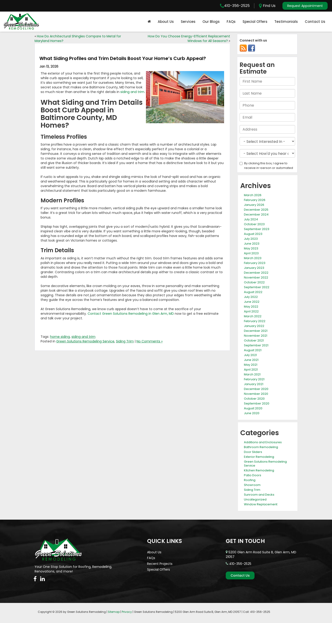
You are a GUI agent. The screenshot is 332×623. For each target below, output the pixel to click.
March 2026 (252, 195)
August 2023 (253, 234)
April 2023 (251, 253)
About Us (166, 21)
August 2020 (253, 408)
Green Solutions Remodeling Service (85, 341)
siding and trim (132, 92)
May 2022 (251, 306)
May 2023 (251, 248)
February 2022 (254, 321)
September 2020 (256, 403)
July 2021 (250, 355)
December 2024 (256, 214)
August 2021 (252, 350)
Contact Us (315, 21)
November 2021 (255, 335)
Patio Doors (252, 475)
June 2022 (251, 302)
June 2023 (251, 243)
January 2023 (254, 268)
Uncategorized (255, 499)
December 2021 (255, 331)
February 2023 (254, 263)
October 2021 (254, 340)
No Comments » (149, 341)
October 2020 (254, 398)
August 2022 (253, 292)
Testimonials (286, 21)
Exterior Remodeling (259, 457)
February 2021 (254, 379)
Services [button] (188, 21)
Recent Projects (159, 563)
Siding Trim (125, 341)
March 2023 (252, 258)
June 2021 (251, 360)
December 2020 (256, 389)
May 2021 (250, 364)
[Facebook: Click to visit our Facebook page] (35, 579)
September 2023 (256, 229)
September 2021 (256, 345)
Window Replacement (260, 504)
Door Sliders (253, 452)
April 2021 (251, 369)
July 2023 (251, 239)
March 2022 (252, 316)
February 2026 (254, 200)
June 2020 (251, 413)
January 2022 (254, 326)
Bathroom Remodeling (261, 447)
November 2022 (256, 277)
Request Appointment (305, 5)
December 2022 (256, 272)
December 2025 (256, 209)
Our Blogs (211, 21)
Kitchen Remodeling (259, 470)
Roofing (249, 480)
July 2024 (251, 219)
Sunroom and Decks (259, 494)
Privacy (127, 612)
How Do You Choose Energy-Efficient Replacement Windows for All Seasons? (189, 38)
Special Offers (255, 21)
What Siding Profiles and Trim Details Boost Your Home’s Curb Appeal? (122, 58)
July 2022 (251, 297)
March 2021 (252, 374)
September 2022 (256, 287)
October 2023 (254, 224)
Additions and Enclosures (263, 442)
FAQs (231, 21)
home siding (60, 336)
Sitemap (114, 612)
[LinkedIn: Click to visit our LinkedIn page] (42, 579)
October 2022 (254, 282)
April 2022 (251, 311)
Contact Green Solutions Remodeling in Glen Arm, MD (131, 313)
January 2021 (253, 384)
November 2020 (256, 394)
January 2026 (254, 205)
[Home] (149, 22)
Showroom (252, 485)
